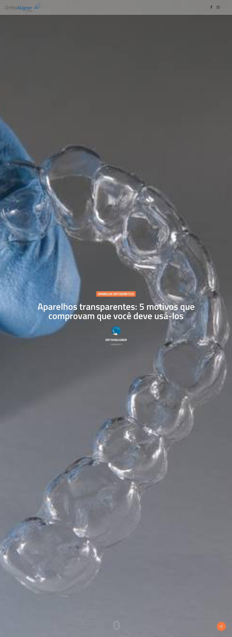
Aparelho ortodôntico (116, 294)
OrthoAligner (116, 340)
